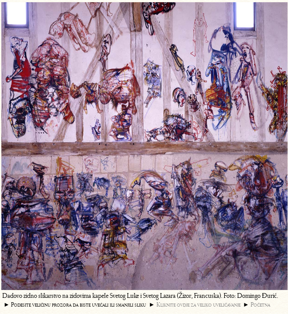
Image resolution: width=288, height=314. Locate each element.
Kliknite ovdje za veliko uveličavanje (198, 304)
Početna (260, 304)
